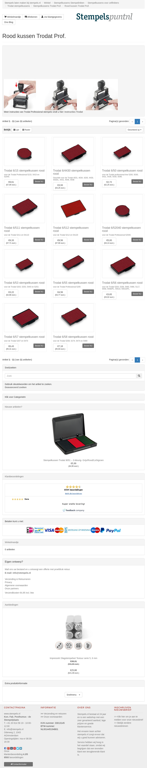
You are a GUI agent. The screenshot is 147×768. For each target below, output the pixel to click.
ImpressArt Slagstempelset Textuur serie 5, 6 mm (73, 658)
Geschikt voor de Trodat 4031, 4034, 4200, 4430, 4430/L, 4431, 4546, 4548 (73, 179)
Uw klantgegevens (51, 17)
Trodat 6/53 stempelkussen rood (24, 282)
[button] (73, 694)
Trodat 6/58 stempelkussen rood (73, 336)
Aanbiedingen (11, 604)
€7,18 (60, 347)
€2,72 (109, 183)
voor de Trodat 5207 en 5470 (16, 341)
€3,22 (11, 293)
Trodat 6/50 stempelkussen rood (122, 170)
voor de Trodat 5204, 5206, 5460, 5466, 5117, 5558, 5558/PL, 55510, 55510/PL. (121, 288)
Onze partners (12, 588)
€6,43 (11, 347)
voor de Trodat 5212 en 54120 (65, 235)
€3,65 (109, 296)
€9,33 (11, 241)
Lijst (16, 130)
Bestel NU (39, 181)
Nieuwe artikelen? (13, 407)
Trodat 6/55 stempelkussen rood (73, 282)
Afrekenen (31, 17)
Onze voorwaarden (53, 717)
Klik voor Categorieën (15, 397)
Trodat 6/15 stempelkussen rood (24, 170)
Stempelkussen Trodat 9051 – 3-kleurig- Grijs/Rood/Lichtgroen (73, 460)
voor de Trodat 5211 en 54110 (16, 235)
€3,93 (60, 186)
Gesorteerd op (134, 130)
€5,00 (109, 241)
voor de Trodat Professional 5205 (67, 287)
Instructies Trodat (74, 112)
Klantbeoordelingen (14, 476)
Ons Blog (8, 22)
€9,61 (11, 183)
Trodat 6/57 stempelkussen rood (24, 336)
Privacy (8, 582)
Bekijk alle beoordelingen (73, 493)
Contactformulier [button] (18, 764)
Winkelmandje (12, 17)
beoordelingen (13, 757)
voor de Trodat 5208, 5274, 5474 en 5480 (70, 341)
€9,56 (60, 241)
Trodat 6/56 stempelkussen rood (122, 282)
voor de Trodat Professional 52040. (116, 235)
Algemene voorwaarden (16, 585)
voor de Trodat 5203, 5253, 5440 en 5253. (21, 287)
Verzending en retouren (55, 713)
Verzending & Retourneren (17, 579)
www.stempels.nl (12, 713)
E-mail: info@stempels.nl (18, 573)
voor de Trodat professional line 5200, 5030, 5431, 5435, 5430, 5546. (120, 176)
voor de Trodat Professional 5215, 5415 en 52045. (21, 176)
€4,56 (60, 293)
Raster (26, 130)
